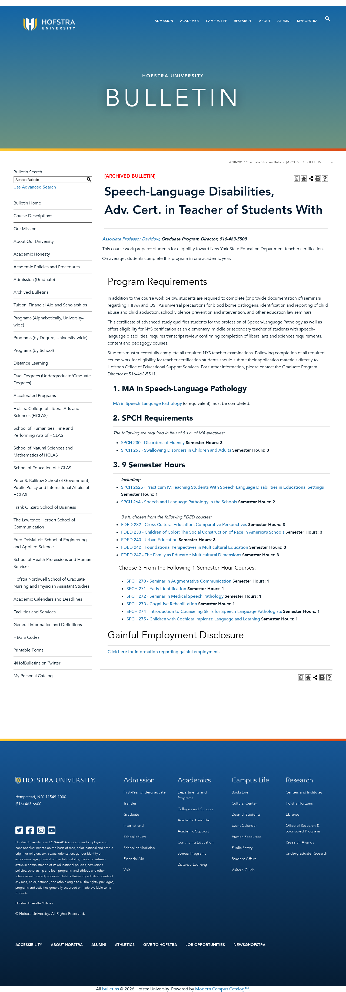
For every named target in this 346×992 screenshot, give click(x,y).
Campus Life (216, 21)
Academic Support (193, 831)
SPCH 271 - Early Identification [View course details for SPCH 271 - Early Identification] (156, 589)
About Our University (34, 241)
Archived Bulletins (31, 292)
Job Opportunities (205, 945)
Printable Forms (29, 650)
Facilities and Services (35, 612)
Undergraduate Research (307, 853)
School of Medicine (139, 847)
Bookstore (240, 792)
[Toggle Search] (327, 18)
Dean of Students (246, 814)
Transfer (130, 803)
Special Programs (192, 853)
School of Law (135, 836)
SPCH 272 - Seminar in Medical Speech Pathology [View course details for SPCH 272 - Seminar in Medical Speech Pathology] (175, 596)
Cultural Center (244, 803)
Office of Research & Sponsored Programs (303, 828)
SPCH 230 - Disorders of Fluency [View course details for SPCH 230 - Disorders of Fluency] (153, 443)
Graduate (131, 814)
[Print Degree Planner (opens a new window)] (297, 178)
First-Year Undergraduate (145, 792)
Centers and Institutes (304, 792)
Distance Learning (31, 363)
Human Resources (246, 836)
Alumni (283, 21)
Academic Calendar (194, 820)
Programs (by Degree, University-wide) (50, 338)
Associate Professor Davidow (130, 239)
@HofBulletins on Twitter (37, 663)
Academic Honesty (32, 254)
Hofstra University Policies (34, 903)
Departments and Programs (192, 795)
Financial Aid (134, 858)
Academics (189, 21)
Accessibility (28, 945)
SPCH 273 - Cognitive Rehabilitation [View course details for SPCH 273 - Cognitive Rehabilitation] (162, 604)
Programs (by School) (34, 350)
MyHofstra (307, 21)
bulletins (110, 989)
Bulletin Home (27, 203)
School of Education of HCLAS (42, 468)
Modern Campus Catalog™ (222, 989)
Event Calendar (244, 825)
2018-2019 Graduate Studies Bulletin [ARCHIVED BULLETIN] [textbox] (275, 162)
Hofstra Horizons (299, 803)
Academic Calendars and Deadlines (48, 599)
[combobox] (281, 162)
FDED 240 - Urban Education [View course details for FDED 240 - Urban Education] (149, 540)
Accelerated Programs (35, 396)
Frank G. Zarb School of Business (45, 507)
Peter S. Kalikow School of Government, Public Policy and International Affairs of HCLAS (51, 488)
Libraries (293, 814)
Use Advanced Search (35, 187)
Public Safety (242, 847)
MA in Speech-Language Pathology (147, 403)
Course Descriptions (33, 216)
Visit (127, 869)
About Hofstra (67, 945)
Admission (164, 21)
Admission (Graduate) (34, 280)
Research (242, 21)
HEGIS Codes (26, 637)
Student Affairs (244, 858)
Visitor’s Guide (243, 869)
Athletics (125, 945)
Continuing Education (196, 842)
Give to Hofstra (160, 945)
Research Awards (300, 842)
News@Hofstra (249, 945)
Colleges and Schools (195, 809)
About (265, 21)
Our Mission (25, 229)
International (134, 825)
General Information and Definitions (48, 625)
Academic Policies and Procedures (47, 267)
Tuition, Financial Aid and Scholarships (50, 305)
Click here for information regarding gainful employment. (164, 652)
